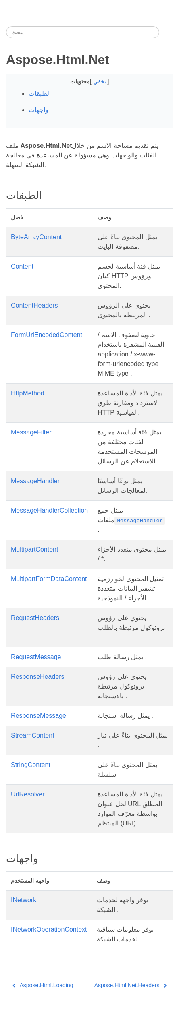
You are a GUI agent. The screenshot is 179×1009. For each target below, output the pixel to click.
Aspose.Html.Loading (42, 985)
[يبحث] (82, 32)
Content (22, 266)
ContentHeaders (34, 305)
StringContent (30, 764)
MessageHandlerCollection (49, 510)
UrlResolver (28, 794)
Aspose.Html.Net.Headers (130, 985)
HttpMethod (27, 393)
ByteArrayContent (36, 237)
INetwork (23, 900)
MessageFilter (31, 432)
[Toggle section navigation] (166, 32)
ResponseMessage (38, 715)
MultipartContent (34, 549)
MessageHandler (35, 481)
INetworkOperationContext (49, 929)
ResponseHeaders (38, 676)
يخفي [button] (100, 81)
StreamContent (32, 735)
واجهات (38, 109)
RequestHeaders (35, 617)
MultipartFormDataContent (49, 578)
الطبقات (40, 93)
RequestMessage (36, 656)
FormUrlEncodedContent (46, 334)
